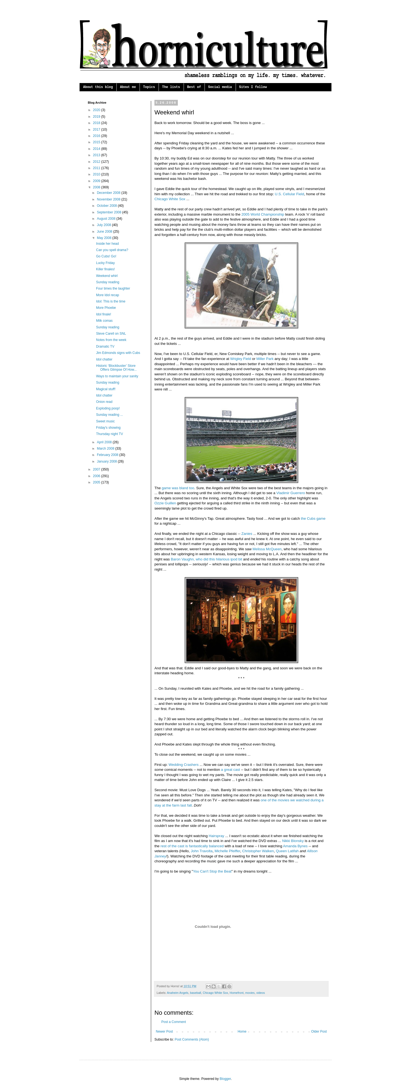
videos (260, 992)
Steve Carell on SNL (111, 333)
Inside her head (107, 244)
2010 (97, 174)
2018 (97, 123)
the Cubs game (313, 518)
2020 (97, 110)
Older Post (319, 1031)
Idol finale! (103, 314)
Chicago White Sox (169, 199)
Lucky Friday (105, 263)
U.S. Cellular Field (289, 194)
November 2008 (109, 199)
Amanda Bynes (295, 846)
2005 (97, 482)
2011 (97, 168)
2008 (97, 187)
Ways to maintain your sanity (117, 376)
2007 (97, 469)
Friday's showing (108, 428)
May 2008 (104, 238)
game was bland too (178, 488)
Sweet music (105, 421)
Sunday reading (107, 282)
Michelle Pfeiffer (227, 851)
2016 (97, 136)
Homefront (236, 992)
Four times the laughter (113, 288)
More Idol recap (107, 295)
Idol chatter (104, 359)
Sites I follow (253, 87)
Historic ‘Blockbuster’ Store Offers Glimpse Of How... (116, 368)
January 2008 (107, 461)
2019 (97, 117)
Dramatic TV (105, 346)
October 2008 (107, 206)
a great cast (230, 770)
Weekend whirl (107, 276)
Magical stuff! (105, 389)
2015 (97, 142)
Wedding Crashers (183, 765)
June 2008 (105, 231)
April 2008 (105, 442)
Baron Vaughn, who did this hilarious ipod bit (206, 559)
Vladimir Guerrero (290, 493)
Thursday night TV (109, 434)
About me (128, 87)
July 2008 (104, 225)
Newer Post (164, 1031)
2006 (97, 476)
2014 (97, 149)
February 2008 (108, 455)
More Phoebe (106, 308)
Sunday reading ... (109, 415)
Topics (149, 87)
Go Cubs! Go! (106, 256)
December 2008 (109, 193)
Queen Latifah (287, 851)
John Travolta (202, 851)
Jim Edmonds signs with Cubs (118, 353)
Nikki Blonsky (293, 841)
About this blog (98, 87)
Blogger (225, 1079)
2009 (97, 181)
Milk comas (104, 321)
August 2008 (106, 219)
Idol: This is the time (111, 301)
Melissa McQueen (267, 549)
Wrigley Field (240, 359)
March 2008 (106, 448)
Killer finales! (105, 269)
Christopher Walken (258, 851)
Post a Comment (173, 1022)
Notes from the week (111, 340)
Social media (220, 87)
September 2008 (109, 212)
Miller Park (264, 359)
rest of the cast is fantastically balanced (192, 846)
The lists (171, 87)
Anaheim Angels (177, 992)
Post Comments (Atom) (192, 1039)
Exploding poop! (108, 408)
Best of (194, 87)
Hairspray (216, 836)
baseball (195, 992)
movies (250, 992)
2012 (97, 162)
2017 (97, 129)
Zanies (246, 534)
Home (242, 1031)
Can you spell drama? (112, 250)
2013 (97, 155)
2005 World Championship (262, 214)
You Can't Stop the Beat (212, 871)
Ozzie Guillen (165, 503)
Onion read (104, 402)
